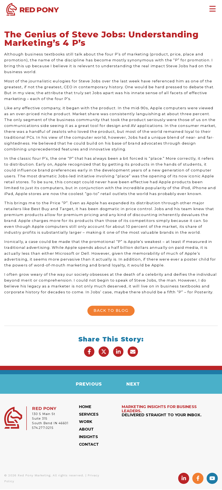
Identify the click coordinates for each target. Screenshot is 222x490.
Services (89, 415)
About (86, 430)
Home (85, 407)
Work (85, 422)
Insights (88, 437)
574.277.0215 (42, 428)
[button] (89, 351)
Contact (89, 445)
